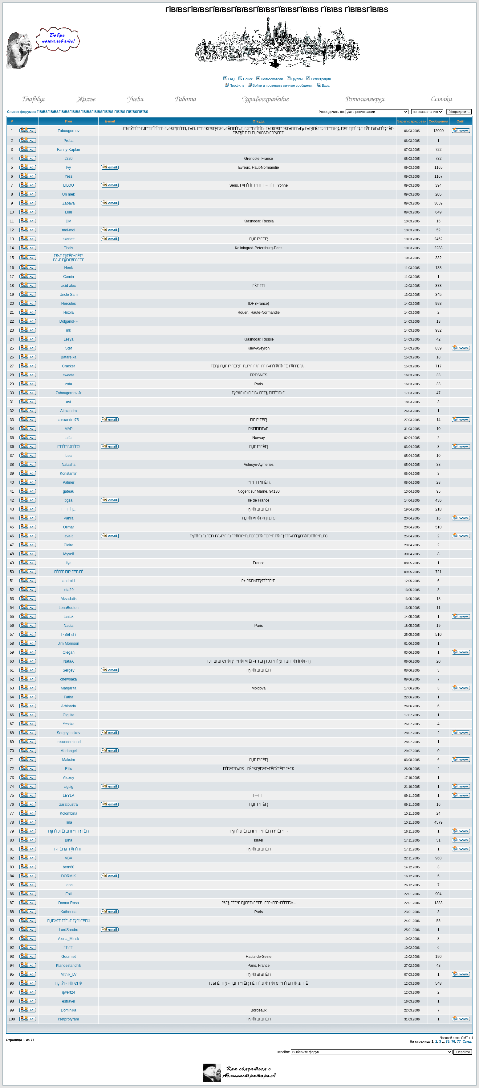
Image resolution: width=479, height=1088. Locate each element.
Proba (69, 141)
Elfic (68, 769)
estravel (68, 1001)
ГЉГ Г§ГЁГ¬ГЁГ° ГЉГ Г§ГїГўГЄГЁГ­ (68, 258)
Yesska (68, 724)
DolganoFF (68, 321)
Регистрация (318, 79)
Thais (68, 248)
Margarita (68, 688)
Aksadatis (69, 599)
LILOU (68, 185)
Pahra (69, 518)
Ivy (68, 167)
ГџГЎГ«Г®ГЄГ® (68, 983)
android (69, 581)
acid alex (68, 285)
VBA (68, 858)
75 (447, 1041)
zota (68, 384)
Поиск (245, 79)
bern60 (68, 867)
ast (68, 402)
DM (68, 221)
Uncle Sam (68, 294)
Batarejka (68, 357)
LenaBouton (69, 608)
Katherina (68, 912)
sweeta (69, 375)
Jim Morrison (68, 643)
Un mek (68, 194)
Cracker (68, 366)
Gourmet (68, 956)
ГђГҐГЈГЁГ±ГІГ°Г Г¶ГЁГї (68, 831)
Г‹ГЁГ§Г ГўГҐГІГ (68, 849)
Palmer (69, 482)
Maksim (68, 760)
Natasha (68, 464)
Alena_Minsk (68, 939)
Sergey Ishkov (68, 733)
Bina (68, 840)
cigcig (68, 786)
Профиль (234, 85)
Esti (69, 894)
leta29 (68, 590)
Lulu (68, 212)
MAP (69, 429)
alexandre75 (69, 420)
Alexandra (68, 411)
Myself (68, 554)
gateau (68, 491)
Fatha (68, 697)
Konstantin (68, 473)
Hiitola (68, 312)
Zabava (69, 203)
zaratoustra (68, 804)
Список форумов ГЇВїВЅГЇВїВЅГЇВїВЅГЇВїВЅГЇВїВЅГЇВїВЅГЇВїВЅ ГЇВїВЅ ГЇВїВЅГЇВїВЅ (77, 112)
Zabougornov (68, 131)
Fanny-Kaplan (68, 149)
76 (453, 1041)
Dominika (68, 1010)
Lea (69, 455)
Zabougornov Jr (69, 393)
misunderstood (68, 742)
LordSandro (68, 930)
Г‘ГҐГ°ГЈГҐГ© (68, 447)
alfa (68, 438)
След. (467, 1041)
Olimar (68, 527)
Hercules (68, 303)
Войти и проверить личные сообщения (281, 85)
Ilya (68, 563)
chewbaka (68, 679)
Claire (68, 545)
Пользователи (269, 79)
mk (68, 330)
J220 (69, 158)
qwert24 (68, 992)
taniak (69, 616)
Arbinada (68, 706)
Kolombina (68, 813)
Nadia (68, 625)
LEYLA (68, 795)
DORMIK (68, 876)
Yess (69, 176)
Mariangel (68, 751)
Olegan (69, 652)
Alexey (68, 778)
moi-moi (68, 230)
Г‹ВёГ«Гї (68, 634)
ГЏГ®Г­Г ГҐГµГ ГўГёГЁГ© (68, 921)
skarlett (69, 239)
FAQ (229, 79)
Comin (68, 277)
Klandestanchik (68, 965)
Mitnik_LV (69, 974)
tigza (68, 500)
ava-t (68, 536)
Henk (68, 268)
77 (459, 1041)
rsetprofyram (68, 1019)
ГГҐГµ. (69, 509)
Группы (295, 79)
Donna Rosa (68, 903)
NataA (68, 661)
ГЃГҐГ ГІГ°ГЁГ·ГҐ (68, 572)
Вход (323, 85)
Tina (68, 822)
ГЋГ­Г (68, 947)
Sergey (69, 670)
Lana (68, 885)
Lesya (69, 339)
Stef (68, 348)
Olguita (69, 715)
